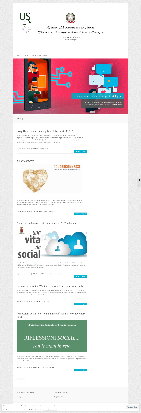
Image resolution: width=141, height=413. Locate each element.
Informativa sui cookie (50, 410)
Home (19, 55)
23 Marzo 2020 (37, 211)
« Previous (21, 379)
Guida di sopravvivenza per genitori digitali (98, 96)
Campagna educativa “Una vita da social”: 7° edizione (46, 223)
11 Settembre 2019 (38, 274)
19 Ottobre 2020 (37, 149)
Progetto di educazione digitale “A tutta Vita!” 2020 (45, 131)
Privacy (19, 397)
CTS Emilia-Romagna (39, 55)
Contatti (26, 55)
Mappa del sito (58, 397)
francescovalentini (24, 149)
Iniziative (50, 211)
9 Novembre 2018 (38, 301)
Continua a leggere (80, 151)
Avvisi (46, 149)
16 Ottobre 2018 (37, 367)
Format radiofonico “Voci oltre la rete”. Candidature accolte (50, 286)
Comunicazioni (55, 274)
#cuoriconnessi (25, 160)
